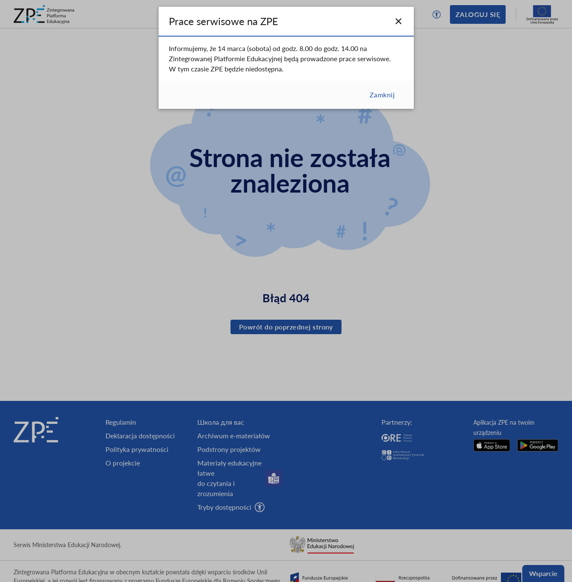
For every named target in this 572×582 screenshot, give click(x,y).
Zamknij (382, 95)
